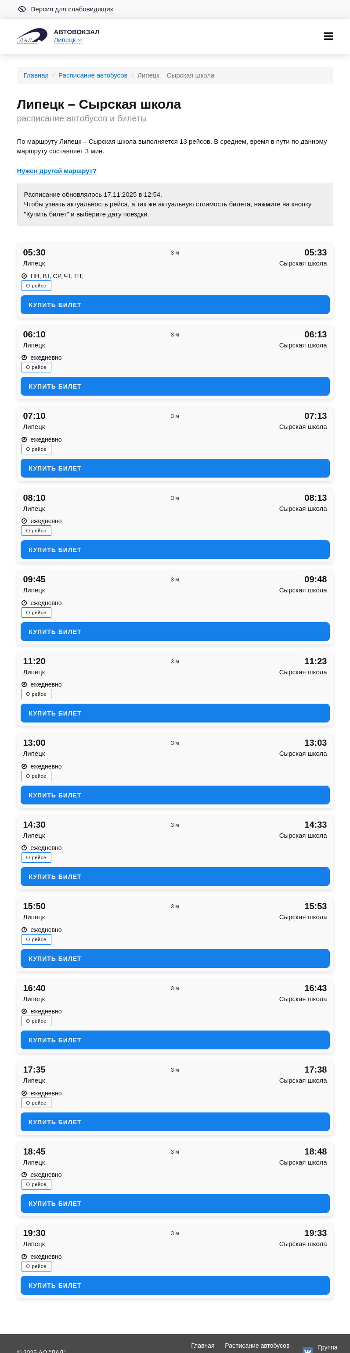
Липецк (68, 39)
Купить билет (55, 304)
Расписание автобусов (92, 75)
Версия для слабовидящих (65, 9)
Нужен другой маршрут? (57, 170)
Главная (36, 75)
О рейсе (36, 285)
